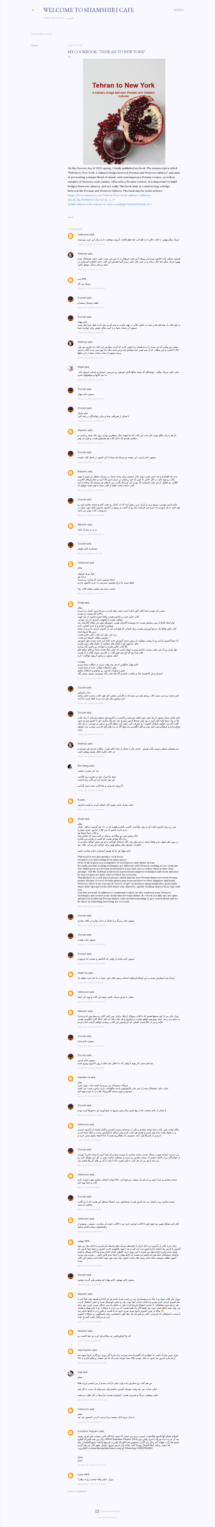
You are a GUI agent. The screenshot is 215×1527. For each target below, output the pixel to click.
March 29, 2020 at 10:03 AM (91, 944)
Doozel (82, 297)
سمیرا (81, 1474)
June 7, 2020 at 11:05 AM (89, 1340)
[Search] (179, 10)
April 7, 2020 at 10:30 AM (90, 1231)
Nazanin (82, 430)
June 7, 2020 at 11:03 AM (89, 1321)
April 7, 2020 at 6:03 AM (89, 1165)
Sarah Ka (83, 972)
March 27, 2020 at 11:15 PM (90, 678)
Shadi (81, 602)
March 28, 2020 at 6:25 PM (90, 906)
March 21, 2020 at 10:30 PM (91, 244)
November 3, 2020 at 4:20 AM (92, 1363)
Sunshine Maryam (88, 1431)
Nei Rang (83, 765)
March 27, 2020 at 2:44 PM (91, 593)
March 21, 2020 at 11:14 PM (90, 269)
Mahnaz (82, 253)
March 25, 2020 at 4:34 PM (91, 490)
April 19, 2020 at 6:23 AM (89, 1284)
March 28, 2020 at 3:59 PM (90, 809)
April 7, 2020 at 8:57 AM (89, 1209)
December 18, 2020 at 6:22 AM (92, 1400)
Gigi (80, 1372)
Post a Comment (77, 1491)
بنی (79, 278)
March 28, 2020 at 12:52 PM (91, 756)
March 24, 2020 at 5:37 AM (90, 399)
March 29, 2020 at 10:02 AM (91, 925)
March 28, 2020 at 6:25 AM (90, 703)
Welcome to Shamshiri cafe (88, 10)
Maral (81, 367)
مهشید (81, 1240)
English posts (53, 18)
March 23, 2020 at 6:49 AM (91, 307)
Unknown (83, 234)
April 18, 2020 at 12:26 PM (90, 1265)
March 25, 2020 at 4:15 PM (90, 462)
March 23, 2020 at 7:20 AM (91, 357)
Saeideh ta (84, 1077)
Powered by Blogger (107, 1511)
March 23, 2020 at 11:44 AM (91, 379)
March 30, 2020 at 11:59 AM (91, 1096)
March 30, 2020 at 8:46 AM (91, 1046)
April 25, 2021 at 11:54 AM (89, 1422)
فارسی (68, 18)
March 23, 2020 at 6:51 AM (90, 332)
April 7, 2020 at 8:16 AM (89, 1187)
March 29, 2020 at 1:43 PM (90, 982)
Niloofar (82, 524)
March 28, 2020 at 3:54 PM (91, 790)
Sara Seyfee (84, 1350)
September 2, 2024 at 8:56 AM (92, 1484)
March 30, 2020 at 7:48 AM (91, 1027)
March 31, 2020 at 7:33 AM (90, 1115)
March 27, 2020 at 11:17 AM (90, 553)
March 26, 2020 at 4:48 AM (91, 515)
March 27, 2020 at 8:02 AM (91, 534)
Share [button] (34, 45)
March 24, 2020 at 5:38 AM (91, 421)
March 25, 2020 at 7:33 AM (90, 443)
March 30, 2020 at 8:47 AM (91, 1068)
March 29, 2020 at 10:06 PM (91, 1001)
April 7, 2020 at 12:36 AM (89, 1140)
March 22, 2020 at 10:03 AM (91, 288)
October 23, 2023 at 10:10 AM (92, 1465)
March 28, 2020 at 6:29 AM (91, 734)
